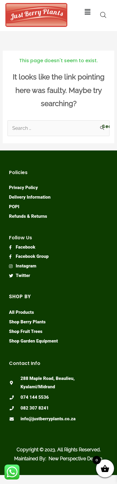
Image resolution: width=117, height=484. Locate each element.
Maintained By (29, 459)
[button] (88, 11)
